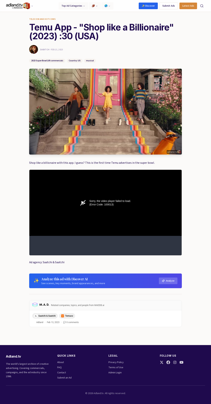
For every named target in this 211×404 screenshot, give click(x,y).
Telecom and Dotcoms (42, 19)
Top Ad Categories (73, 6)
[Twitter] (161, 362)
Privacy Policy (116, 362)
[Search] (202, 6)
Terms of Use (115, 367)
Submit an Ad (64, 378)
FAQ (59, 367)
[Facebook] (168, 362)
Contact (61, 372)
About (60, 362)
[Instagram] (175, 362)
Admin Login (115, 372)
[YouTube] (181, 362)
